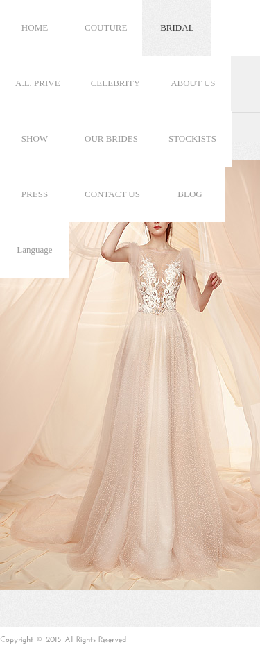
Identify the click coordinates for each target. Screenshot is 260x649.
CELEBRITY (116, 83)
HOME (34, 27)
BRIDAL (176, 27)
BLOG (189, 194)
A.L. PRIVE (37, 83)
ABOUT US (193, 83)
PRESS (34, 194)
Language (34, 249)
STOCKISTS (192, 138)
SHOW (34, 138)
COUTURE (106, 27)
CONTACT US (112, 194)
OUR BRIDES (111, 138)
